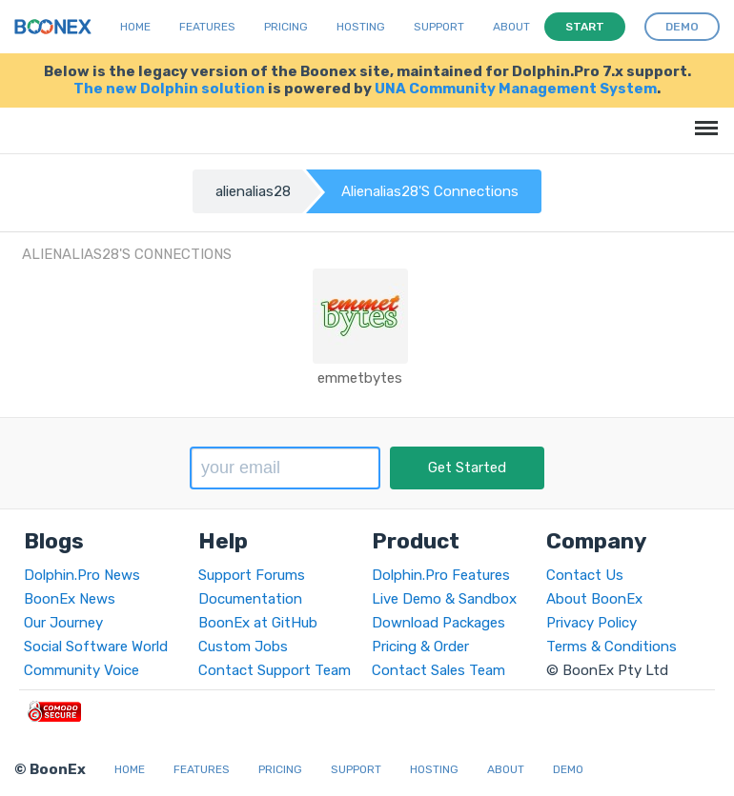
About (511, 26)
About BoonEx (594, 598)
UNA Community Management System (516, 88)
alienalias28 (253, 191)
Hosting (360, 26)
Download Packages (438, 622)
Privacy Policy (591, 622)
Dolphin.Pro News (82, 575)
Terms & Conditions (611, 646)
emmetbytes (359, 378)
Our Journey (63, 622)
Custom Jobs (243, 646)
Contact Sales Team (438, 670)
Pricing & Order (420, 646)
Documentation (250, 598)
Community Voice (81, 670)
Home (135, 26)
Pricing (286, 26)
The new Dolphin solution (169, 88)
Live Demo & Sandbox (444, 598)
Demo (568, 769)
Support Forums (251, 575)
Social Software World (96, 646)
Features (207, 26)
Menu (703, 118)
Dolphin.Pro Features (441, 575)
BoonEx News (69, 598)
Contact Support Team (274, 670)
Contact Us (584, 575)
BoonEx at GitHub (257, 622)
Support (439, 26)
